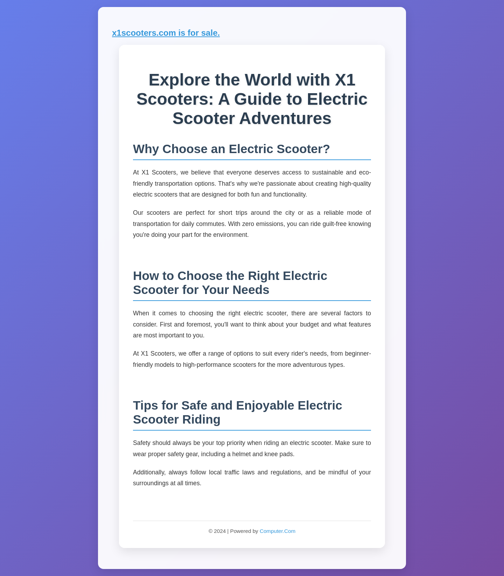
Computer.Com (277, 531)
